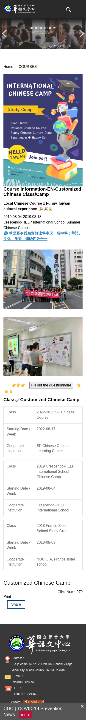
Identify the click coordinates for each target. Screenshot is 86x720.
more (25, 714)
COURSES (28, 67)
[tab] (45, 46)
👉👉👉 (18, 385)
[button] (67, 9)
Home (8, 67)
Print (7, 596)
